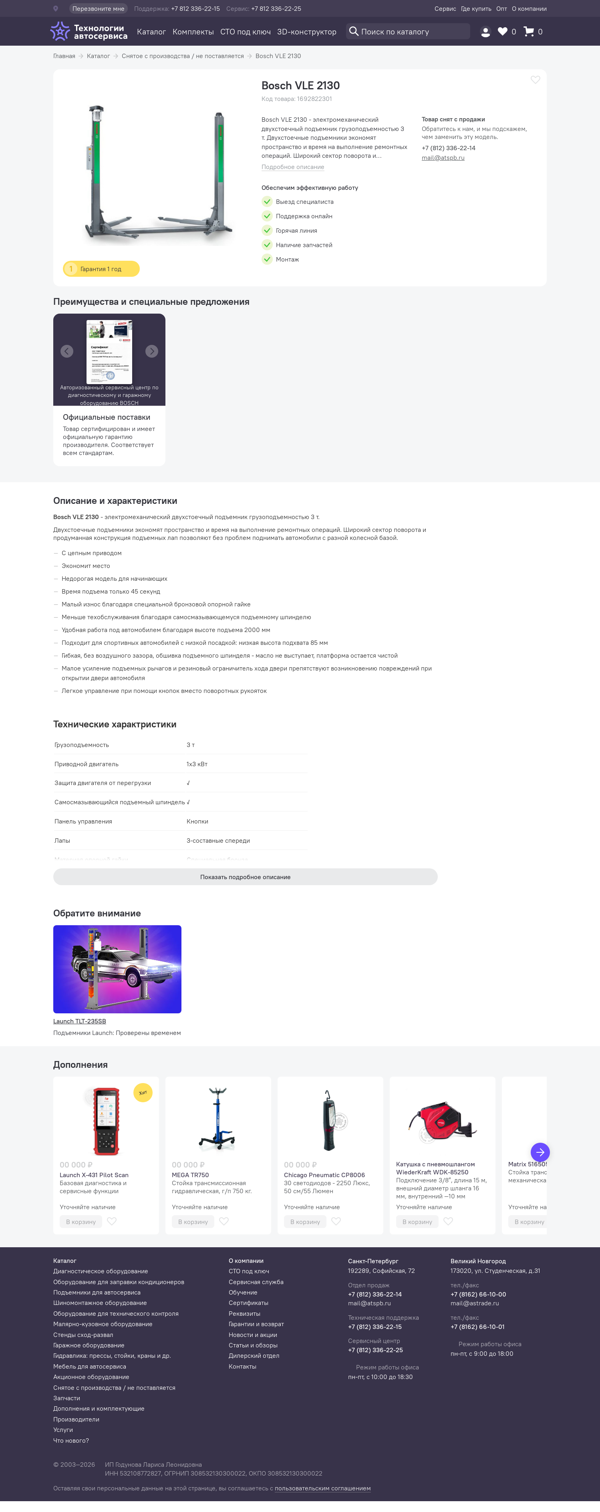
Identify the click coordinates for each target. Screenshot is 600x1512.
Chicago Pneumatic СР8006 (324, 1175)
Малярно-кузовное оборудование (103, 1324)
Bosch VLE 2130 (278, 55)
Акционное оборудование (91, 1377)
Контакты (242, 1366)
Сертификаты (248, 1303)
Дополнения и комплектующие (99, 1408)
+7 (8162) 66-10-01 (478, 1326)
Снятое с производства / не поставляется (183, 55)
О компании (529, 8)
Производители (76, 1419)
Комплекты (193, 31)
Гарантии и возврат (256, 1324)
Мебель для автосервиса (89, 1366)
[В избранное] (535, 80)
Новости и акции (253, 1335)
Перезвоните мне (98, 8)
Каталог (151, 31)
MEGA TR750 (190, 1175)
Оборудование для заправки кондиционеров (118, 1282)
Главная (64, 55)
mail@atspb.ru (443, 157)
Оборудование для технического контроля (116, 1313)
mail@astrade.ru (475, 1303)
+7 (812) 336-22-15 (375, 1326)
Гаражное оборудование (89, 1345)
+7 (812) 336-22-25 (375, 1349)
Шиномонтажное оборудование (100, 1303)
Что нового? (71, 1440)
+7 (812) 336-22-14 (375, 1294)
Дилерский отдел (254, 1355)
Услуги (63, 1429)
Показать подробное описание (245, 877)
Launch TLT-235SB (79, 1021)
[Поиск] (408, 31)
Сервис (445, 8)
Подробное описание (293, 167)
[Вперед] (540, 1152)
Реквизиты (244, 1313)
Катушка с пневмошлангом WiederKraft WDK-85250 (435, 1168)
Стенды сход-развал (83, 1335)
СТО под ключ (245, 31)
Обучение (243, 1292)
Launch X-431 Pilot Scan (94, 1175)
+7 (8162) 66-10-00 (478, 1294)
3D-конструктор (306, 31)
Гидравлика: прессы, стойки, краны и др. (112, 1355)
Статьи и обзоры (253, 1345)
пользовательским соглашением (323, 1488)
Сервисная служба (256, 1282)
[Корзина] (535, 31)
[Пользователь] (485, 31)
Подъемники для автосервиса (97, 1292)
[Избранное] (509, 31)
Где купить (476, 8)
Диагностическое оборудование (100, 1271)
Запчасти (66, 1398)
